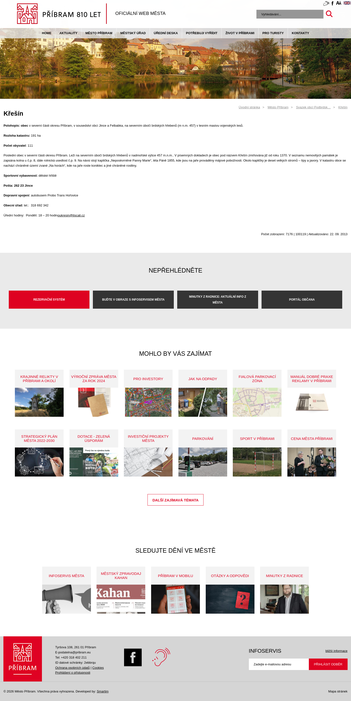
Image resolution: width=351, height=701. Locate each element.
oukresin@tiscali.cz (71, 215)
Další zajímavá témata (175, 500)
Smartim (102, 691)
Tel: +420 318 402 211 (71, 657)
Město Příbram (99, 33)
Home (46, 33)
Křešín (343, 107)
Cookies (98, 668)
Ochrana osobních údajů (72, 668)
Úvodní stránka (249, 107)
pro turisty (273, 33)
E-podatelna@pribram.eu (72, 652)
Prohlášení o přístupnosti (72, 672)
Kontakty (300, 33)
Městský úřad (133, 33)
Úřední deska (166, 33)
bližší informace (336, 651)
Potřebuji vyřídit (201, 33)
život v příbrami (239, 33)
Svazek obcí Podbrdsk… (313, 107)
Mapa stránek (338, 691)
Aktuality (68, 33)
